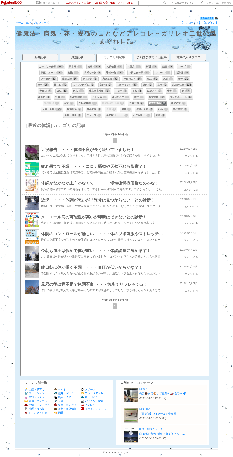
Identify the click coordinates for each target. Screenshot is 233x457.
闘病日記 (144, 409)
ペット (60, 389)
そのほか (88, 404)
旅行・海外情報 (65, 408)
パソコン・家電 (92, 401)
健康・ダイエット (50, 2)
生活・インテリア (37, 404)
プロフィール (41, 22)
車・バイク (89, 397)
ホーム (20, 22)
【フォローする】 (191, 22)
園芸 (58, 412)
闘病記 (143, 388)
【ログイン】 (210, 22)
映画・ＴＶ (62, 397)
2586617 (207, 18)
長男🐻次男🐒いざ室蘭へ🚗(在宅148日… (164, 393)
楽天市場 (226, 2)
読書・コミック (65, 404)
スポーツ (88, 389)
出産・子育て (34, 389)
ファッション (34, 393)
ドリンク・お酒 (35, 412)
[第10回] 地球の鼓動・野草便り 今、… (162, 433)
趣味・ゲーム (64, 393)
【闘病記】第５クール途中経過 (157, 413)
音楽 (58, 401)
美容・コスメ (34, 397)
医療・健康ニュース (151, 429)
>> (184, 2)
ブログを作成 (211, 2)
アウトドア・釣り (93, 393)
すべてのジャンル (93, 408)
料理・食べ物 (34, 408)
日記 (28, 22)
